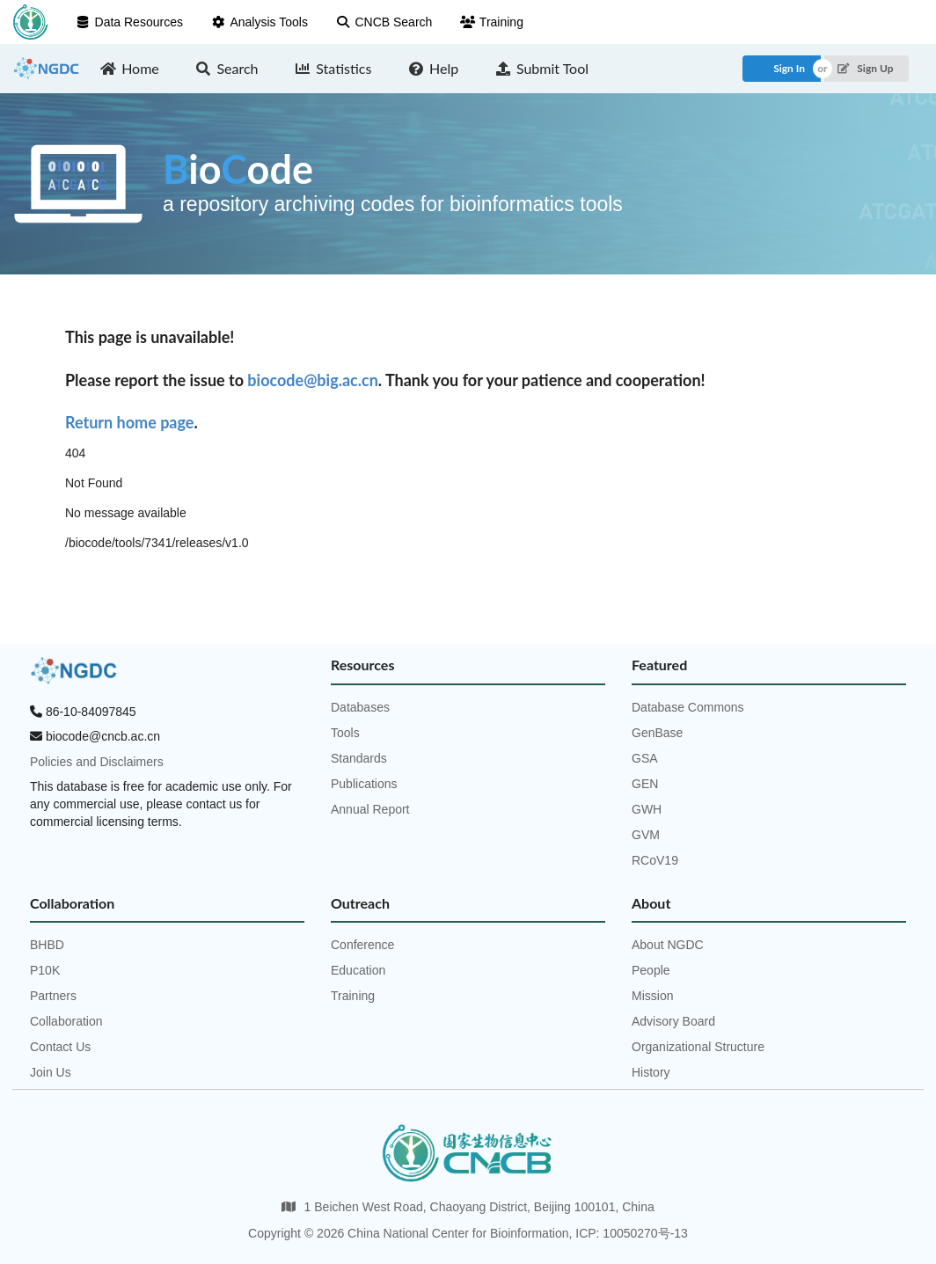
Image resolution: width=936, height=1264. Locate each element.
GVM (646, 835)
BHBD (47, 945)
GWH (647, 809)
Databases (360, 707)
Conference (362, 945)
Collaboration (66, 1021)
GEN (645, 784)
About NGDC (668, 945)
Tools (345, 733)
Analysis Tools (259, 22)
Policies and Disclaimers (97, 762)
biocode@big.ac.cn (312, 380)
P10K (45, 970)
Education (358, 970)
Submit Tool (541, 68)
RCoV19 (655, 860)
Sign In (789, 68)
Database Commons (688, 707)
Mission (652, 996)
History (651, 1072)
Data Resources (129, 22)
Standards (359, 758)
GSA (645, 758)
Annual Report (370, 809)
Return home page (129, 422)
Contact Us (60, 1047)
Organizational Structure (698, 1047)
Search (227, 68)
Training (491, 22)
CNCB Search (384, 22)
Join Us (50, 1072)
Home (129, 68)
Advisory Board (673, 1021)
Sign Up (865, 68)
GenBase (657, 733)
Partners (53, 996)
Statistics (333, 68)
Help (432, 68)
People (651, 970)
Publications (364, 784)
